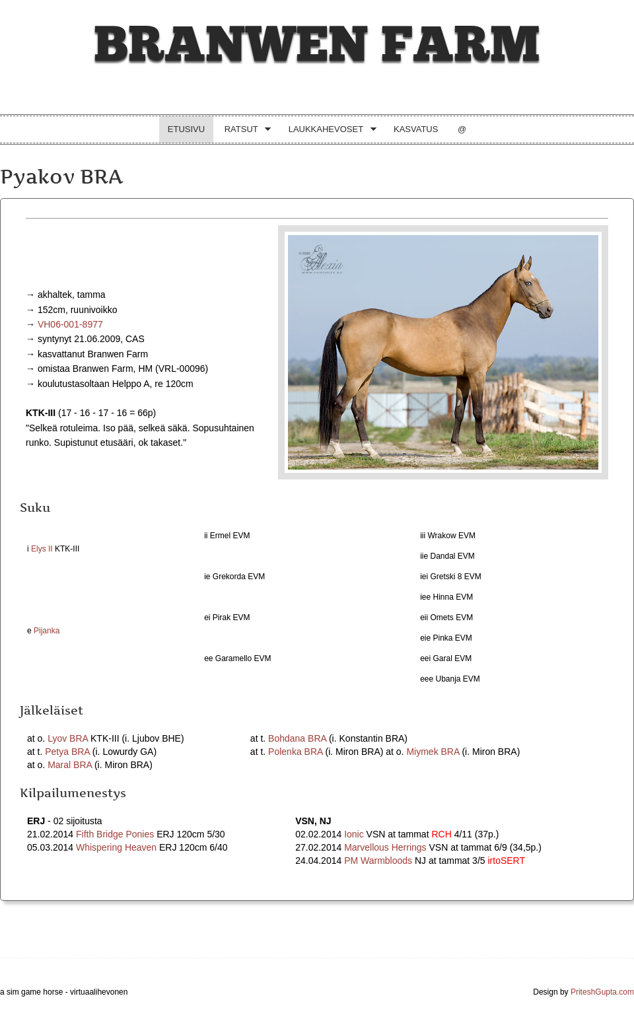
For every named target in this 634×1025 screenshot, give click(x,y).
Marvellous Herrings (385, 847)
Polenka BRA (295, 751)
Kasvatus (416, 129)
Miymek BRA (432, 751)
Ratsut (243, 130)
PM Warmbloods (378, 860)
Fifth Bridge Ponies (115, 834)
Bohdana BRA (297, 738)
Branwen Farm (317, 45)
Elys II (42, 548)
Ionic (354, 834)
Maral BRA (70, 765)
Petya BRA (67, 751)
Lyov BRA (68, 738)
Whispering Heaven (116, 847)
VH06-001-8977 (70, 324)
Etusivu (186, 129)
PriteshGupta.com (602, 992)
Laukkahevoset (328, 130)
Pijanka (46, 630)
